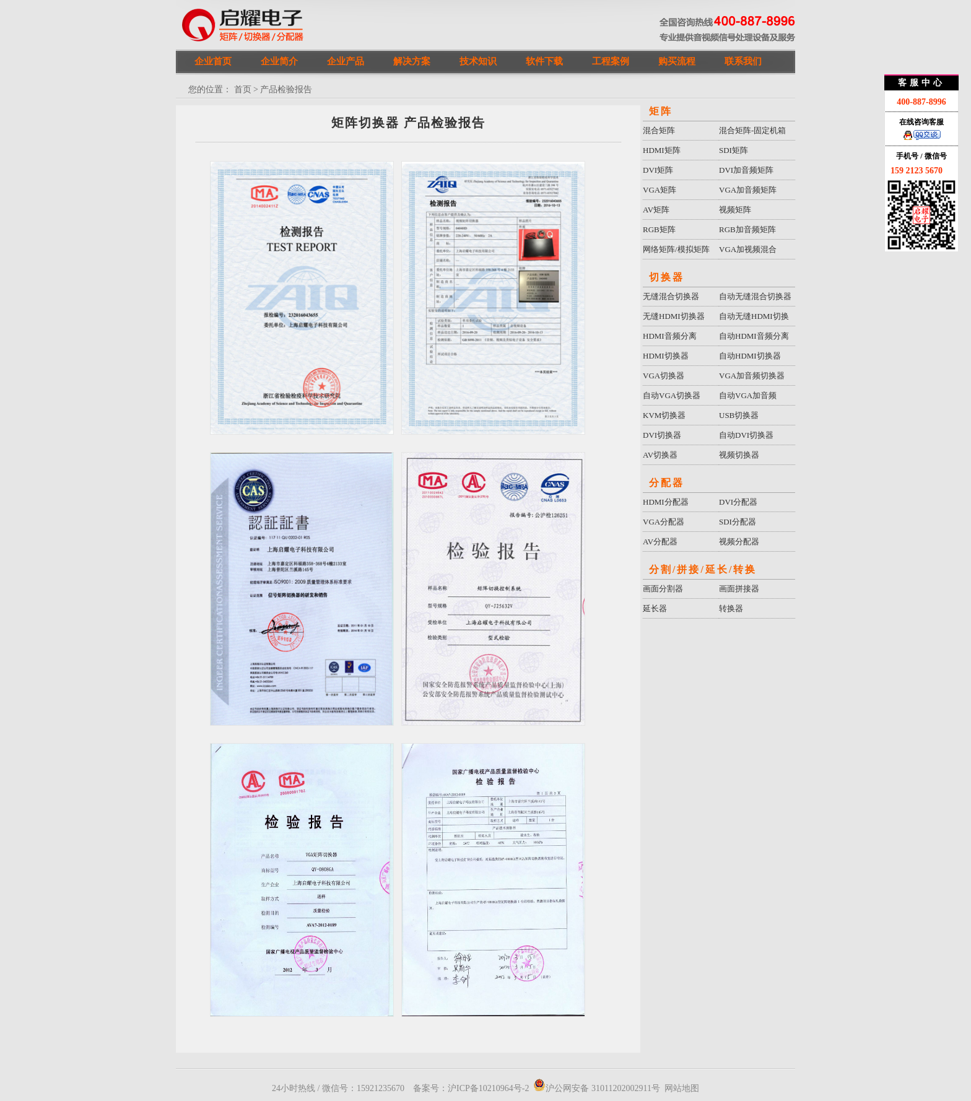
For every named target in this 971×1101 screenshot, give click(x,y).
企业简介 (279, 61)
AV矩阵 (656, 209)
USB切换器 (739, 415)
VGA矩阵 (659, 189)
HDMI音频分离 (670, 336)
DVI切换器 (662, 435)
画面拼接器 (739, 588)
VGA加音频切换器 (752, 375)
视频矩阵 (735, 209)
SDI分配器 (737, 521)
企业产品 (345, 61)
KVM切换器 (664, 415)
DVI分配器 (738, 502)
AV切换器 (660, 454)
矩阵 (661, 111)
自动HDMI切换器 (750, 355)
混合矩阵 (659, 130)
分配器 (666, 482)
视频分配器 (739, 541)
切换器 (666, 277)
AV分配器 (660, 541)
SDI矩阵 (733, 150)
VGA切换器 (663, 375)
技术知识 (478, 61)
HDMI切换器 (666, 355)
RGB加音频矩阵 (747, 229)
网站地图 (681, 1088)
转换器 (731, 608)
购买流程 (676, 61)
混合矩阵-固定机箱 (752, 130)
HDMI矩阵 (662, 150)
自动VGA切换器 (671, 395)
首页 (242, 89)
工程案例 (610, 61)
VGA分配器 (663, 521)
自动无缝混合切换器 (755, 296)
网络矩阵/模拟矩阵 (676, 249)
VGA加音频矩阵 (748, 189)
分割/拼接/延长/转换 (703, 569)
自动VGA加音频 (748, 395)
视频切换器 (739, 454)
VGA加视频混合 (748, 249)
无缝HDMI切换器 (674, 316)
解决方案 (411, 61)
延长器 (655, 608)
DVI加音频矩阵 (746, 170)
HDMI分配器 (666, 502)
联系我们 (743, 61)
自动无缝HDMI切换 (754, 316)
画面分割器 (663, 588)
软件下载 (544, 61)
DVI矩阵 (658, 170)
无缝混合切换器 (671, 296)
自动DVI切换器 (746, 435)
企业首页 (213, 61)
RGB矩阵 (659, 229)
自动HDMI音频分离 (754, 336)
